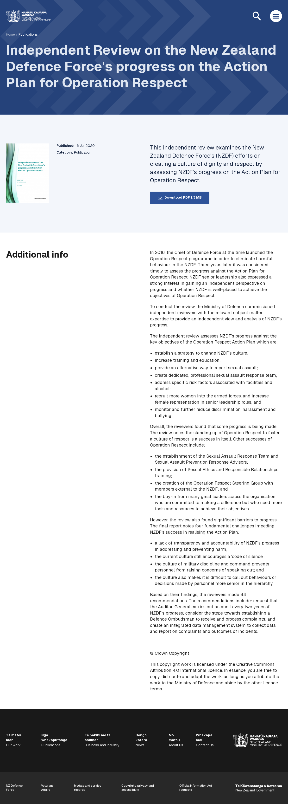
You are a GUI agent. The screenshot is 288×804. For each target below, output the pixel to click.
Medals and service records (87, 787)
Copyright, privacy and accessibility (137, 787)
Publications (28, 34)
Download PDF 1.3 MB (183, 197)
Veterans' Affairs (47, 787)
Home (10, 34)
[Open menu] (276, 16)
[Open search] (257, 16)
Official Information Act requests (195, 787)
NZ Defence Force (14, 787)
